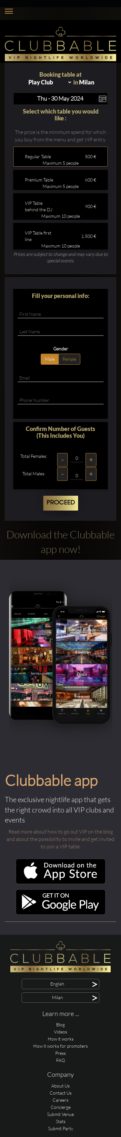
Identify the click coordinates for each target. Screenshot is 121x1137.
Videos (60, 1031)
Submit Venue (60, 1114)
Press (60, 1053)
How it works (61, 1039)
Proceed (60, 502)
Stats (61, 1121)
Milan (86, 82)
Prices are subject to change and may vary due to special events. (60, 257)
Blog (60, 1024)
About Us (60, 1085)
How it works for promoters (60, 1046)
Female (69, 359)
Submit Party (60, 1128)
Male (50, 359)
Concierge (61, 1107)
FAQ (60, 1060)
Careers (60, 1100)
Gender (60, 348)
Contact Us (61, 1093)
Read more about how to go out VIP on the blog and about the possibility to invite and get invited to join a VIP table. (60, 839)
